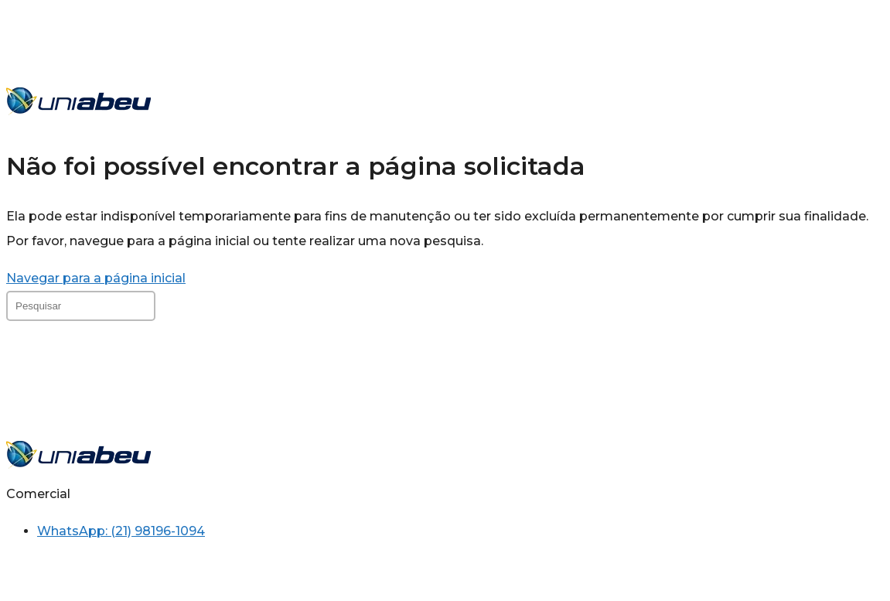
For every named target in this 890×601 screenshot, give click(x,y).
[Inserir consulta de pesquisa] (80, 306)
